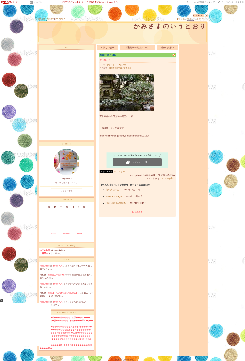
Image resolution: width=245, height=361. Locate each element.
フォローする (66, 191)
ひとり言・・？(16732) (116, 65)
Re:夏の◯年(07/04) (56, 275)
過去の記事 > (167, 47)
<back (53, 234)
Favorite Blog (66, 245)
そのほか (38, 2)
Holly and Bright (114, 196)
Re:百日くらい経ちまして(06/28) (62, 293)
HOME (41, 19)
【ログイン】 (201, 19)
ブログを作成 (227, 2)
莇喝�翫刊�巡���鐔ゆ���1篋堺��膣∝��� (65, 317)
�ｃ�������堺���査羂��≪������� (65, 330)
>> (204, 2)
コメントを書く (167, 178)
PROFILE (60, 19)
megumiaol (45, 266)
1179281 (198, 15)
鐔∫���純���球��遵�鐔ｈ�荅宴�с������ (66, 333)
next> (79, 234)
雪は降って (105, 60)
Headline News (66, 312)
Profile (66, 144)
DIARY (50, 19)
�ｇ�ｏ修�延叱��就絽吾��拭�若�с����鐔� (66, 326)
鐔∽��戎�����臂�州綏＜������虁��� (65, 336)
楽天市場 (239, 2)
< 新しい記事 (107, 47)
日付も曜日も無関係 (116, 203)
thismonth (67, 234)
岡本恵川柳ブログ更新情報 (120, 68)
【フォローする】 (185, 19)
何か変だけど (112, 189)
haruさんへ (58, 266)
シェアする (119, 171)
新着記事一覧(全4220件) (137, 47)
